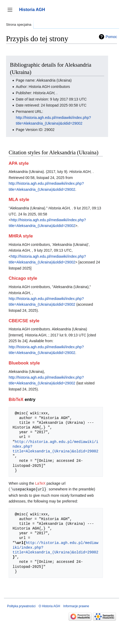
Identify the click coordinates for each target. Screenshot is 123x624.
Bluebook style (24, 363)
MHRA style (21, 236)
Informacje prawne (76, 606)
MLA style (19, 199)
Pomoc (111, 37)
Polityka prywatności (21, 606)
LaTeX (40, 483)
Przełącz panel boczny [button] (11, 12)
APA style (19, 163)
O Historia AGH (49, 606)
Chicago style (23, 278)
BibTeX (16, 399)
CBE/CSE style (24, 320)
